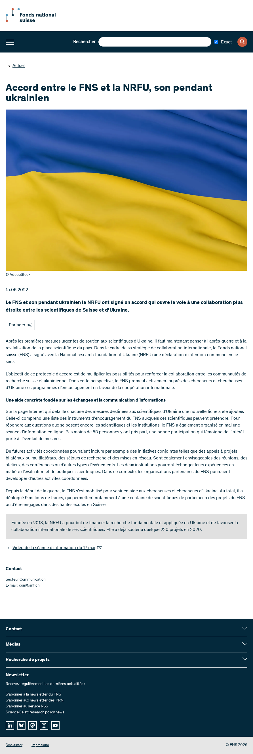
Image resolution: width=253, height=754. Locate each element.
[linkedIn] (10, 725)
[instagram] (44, 725)
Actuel (16, 66)
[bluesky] (21, 725)
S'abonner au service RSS (27, 707)
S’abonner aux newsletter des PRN (35, 701)
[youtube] (55, 725)
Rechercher (84, 42)
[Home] (37, 21)
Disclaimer (14, 745)
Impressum (40, 745)
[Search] (242, 42)
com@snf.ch (29, 586)
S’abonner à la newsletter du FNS (33, 695)
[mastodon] (32, 725)
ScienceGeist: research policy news (35, 713)
